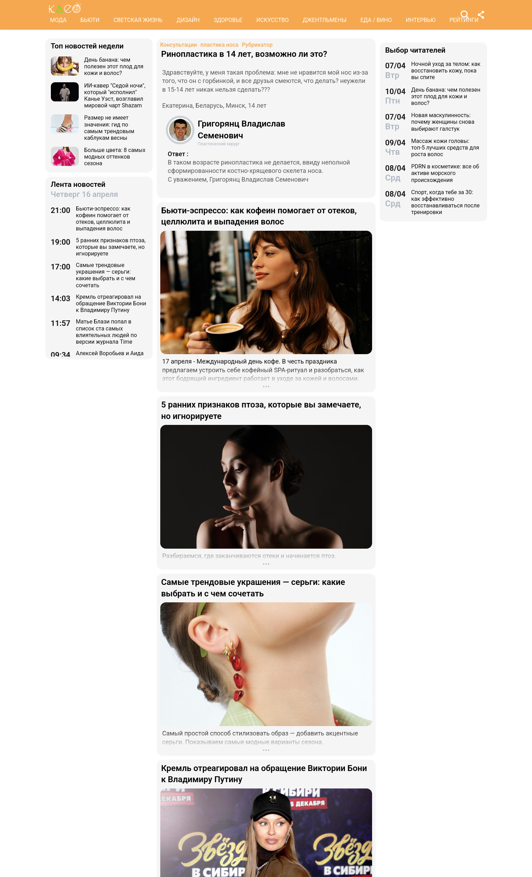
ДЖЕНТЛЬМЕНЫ (325, 20)
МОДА (58, 20)
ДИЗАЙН (188, 20)
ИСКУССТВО (272, 20)
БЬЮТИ (90, 20)
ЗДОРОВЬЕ (228, 20)
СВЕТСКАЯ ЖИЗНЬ (138, 20)
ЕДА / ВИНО (376, 20)
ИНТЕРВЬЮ (421, 20)
